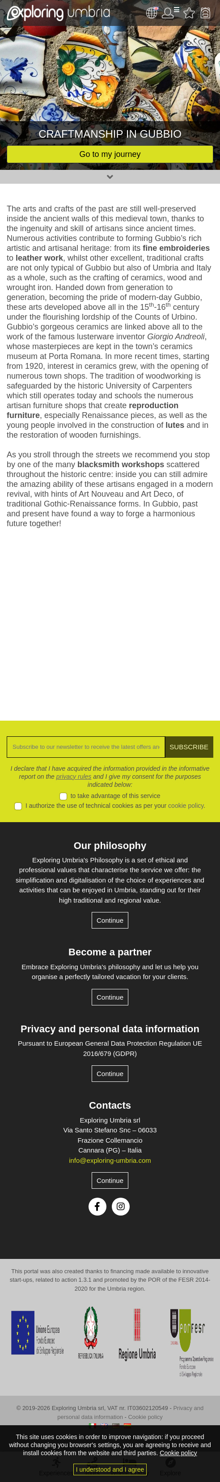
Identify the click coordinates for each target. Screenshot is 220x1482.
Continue (110, 920)
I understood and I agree (110, 1469)
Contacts (110, 1105)
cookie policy (185, 805)
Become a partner (110, 952)
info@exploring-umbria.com (110, 1160)
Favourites (189, 13)
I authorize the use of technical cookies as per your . (115, 805)
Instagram (121, 1207)
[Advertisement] (110, 617)
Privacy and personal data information (110, 1028)
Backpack (205, 13)
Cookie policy (145, 1417)
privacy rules (74, 776)
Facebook (97, 1207)
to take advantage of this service (116, 795)
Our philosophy (110, 845)
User (170, 13)
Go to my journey (109, 154)
